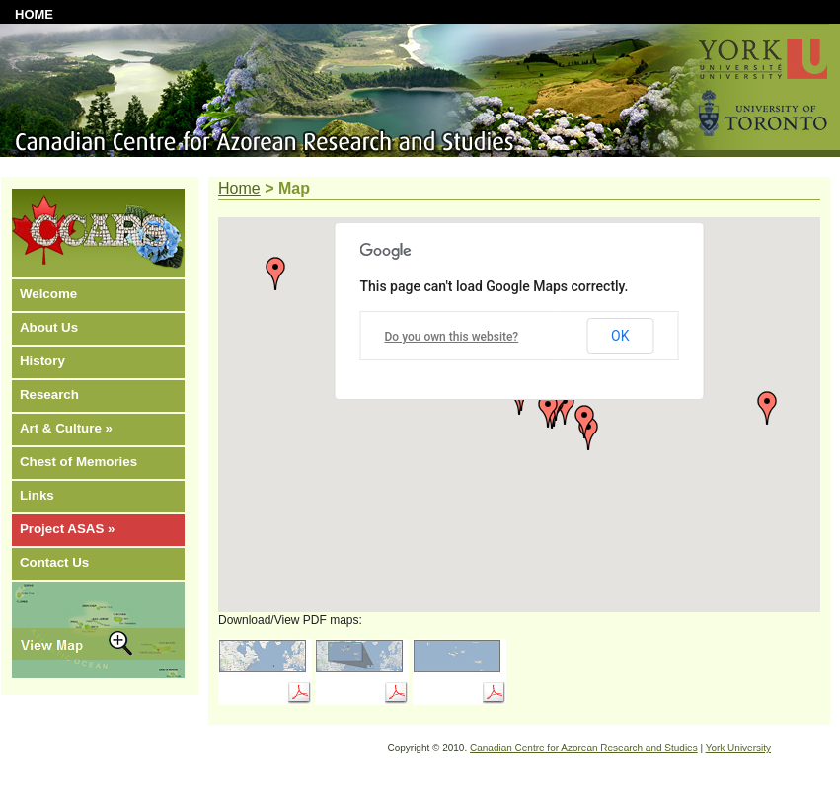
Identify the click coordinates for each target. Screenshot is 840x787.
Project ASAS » (67, 528)
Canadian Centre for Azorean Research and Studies (584, 748)
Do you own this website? (452, 337)
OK (620, 336)
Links (37, 495)
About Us (49, 327)
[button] (275, 273)
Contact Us (54, 562)
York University (738, 748)
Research (49, 394)
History (42, 361)
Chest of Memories (78, 461)
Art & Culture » (66, 428)
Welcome (48, 293)
